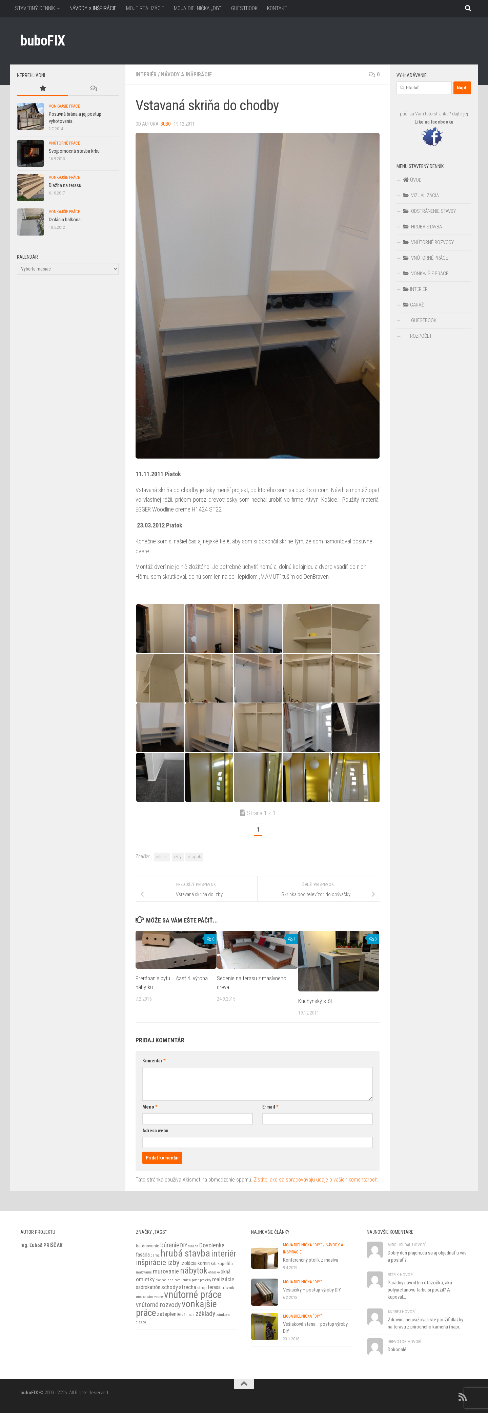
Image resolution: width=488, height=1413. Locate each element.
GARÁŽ (413, 305)
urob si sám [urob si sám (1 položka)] (144, 1297)
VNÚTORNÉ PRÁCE (64, 143)
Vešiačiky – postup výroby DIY (312, 1290)
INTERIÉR (146, 74)
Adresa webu (155, 1130)
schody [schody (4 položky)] (169, 1287)
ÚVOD (412, 180)
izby (177, 856)
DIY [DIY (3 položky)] (183, 1246)
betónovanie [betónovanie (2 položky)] (147, 1245)
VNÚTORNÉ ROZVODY (428, 242)
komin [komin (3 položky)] (204, 1263)
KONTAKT (277, 8)
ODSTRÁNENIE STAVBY (429, 211)
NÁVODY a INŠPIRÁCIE (93, 8)
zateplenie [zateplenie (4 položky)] (169, 1313)
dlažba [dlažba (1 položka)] (193, 1246)
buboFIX (42, 40)
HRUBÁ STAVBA (422, 227)
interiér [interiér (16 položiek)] (223, 1253)
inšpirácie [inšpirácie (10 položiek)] (151, 1262)
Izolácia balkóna (65, 220)
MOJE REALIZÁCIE (145, 8)
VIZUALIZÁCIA (421, 195)
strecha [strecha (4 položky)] (187, 1287)
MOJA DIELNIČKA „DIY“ (198, 8)
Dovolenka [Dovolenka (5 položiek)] (212, 1245)
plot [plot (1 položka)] (158, 1280)
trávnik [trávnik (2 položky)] (228, 1287)
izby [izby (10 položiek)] (173, 1262)
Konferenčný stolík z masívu (310, 1260)
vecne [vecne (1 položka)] (158, 1297)
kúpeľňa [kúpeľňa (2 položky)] (225, 1263)
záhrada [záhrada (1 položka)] (188, 1315)
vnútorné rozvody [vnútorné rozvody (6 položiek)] (158, 1305)
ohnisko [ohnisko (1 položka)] (214, 1272)
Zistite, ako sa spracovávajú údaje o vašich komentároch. (316, 1179)
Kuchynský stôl (315, 1001)
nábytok (194, 856)
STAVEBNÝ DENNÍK (35, 8)
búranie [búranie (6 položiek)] (169, 1245)
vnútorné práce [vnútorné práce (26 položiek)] (193, 1294)
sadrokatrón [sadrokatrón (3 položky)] (148, 1287)
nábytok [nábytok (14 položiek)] (193, 1271)
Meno (149, 1107)
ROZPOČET (420, 336)
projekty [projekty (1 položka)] (205, 1280)
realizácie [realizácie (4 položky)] (223, 1279)
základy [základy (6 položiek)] (205, 1314)
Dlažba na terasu (65, 185)
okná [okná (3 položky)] (225, 1272)
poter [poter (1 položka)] (195, 1280)
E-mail (270, 1107)
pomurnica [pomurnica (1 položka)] (183, 1280)
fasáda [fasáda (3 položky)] (143, 1255)
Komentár (153, 1060)
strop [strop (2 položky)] (202, 1287)
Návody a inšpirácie (186, 74)
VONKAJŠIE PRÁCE (64, 106)
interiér (162, 856)
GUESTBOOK (244, 8)
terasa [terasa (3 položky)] (214, 1287)
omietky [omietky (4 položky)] (145, 1279)
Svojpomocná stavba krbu (74, 151)
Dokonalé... (398, 1349)
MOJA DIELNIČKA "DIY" (302, 1245)
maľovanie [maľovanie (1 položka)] (144, 1272)
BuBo (166, 124)
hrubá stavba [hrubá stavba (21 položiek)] (185, 1253)
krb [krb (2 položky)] (214, 1263)
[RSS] (463, 1397)
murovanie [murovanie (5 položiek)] (166, 1271)
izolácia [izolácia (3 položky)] (189, 1263)
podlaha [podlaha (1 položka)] (168, 1280)
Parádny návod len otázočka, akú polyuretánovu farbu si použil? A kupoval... (420, 1290)
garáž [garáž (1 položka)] (155, 1255)
